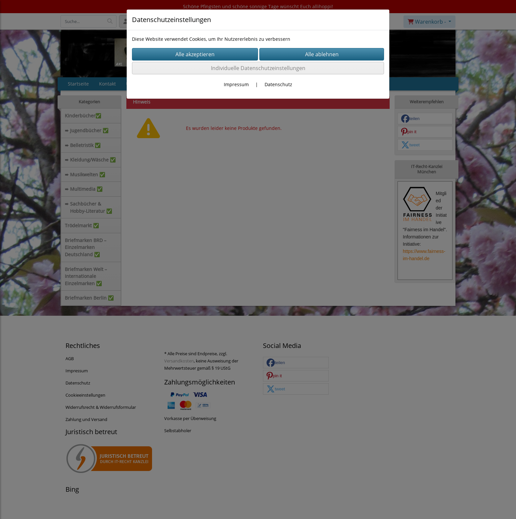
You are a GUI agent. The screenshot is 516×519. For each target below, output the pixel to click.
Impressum (236, 84)
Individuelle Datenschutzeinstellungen (258, 68)
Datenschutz (278, 84)
